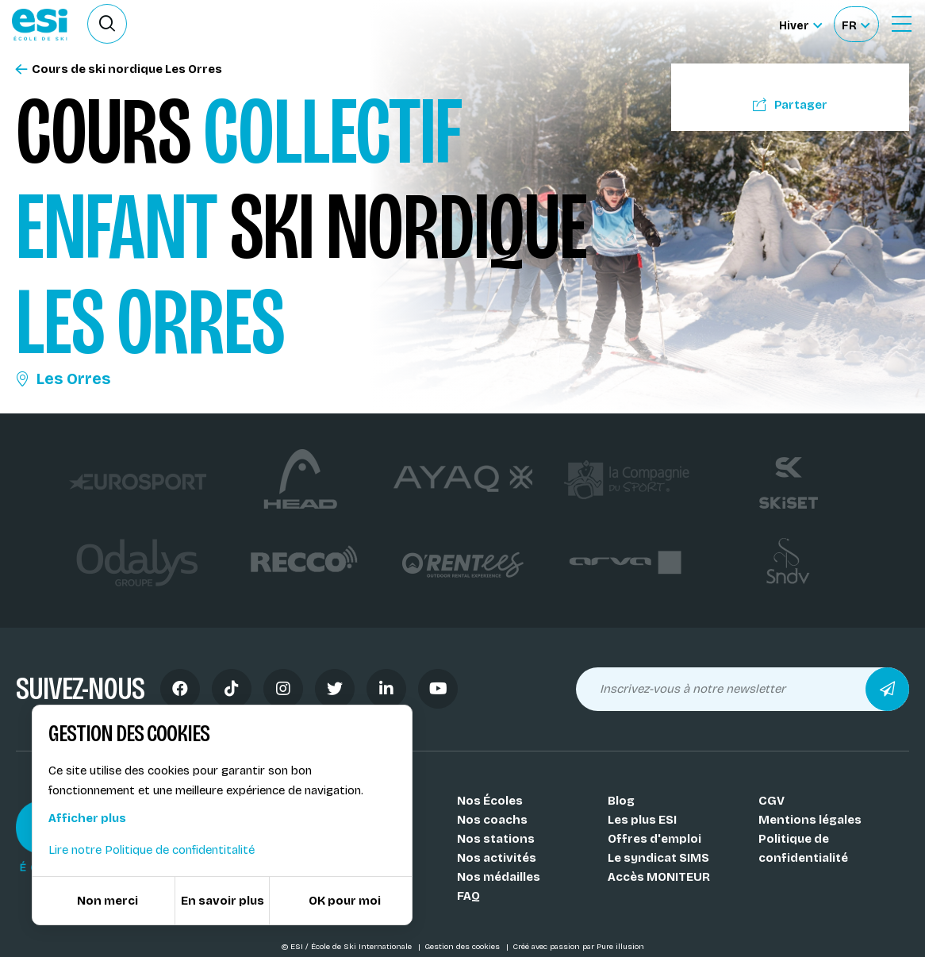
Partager (790, 105)
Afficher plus (87, 818)
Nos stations (496, 839)
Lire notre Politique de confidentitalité (151, 850)
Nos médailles (498, 877)
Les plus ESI (642, 820)
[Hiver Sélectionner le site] (800, 24)
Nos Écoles (490, 801)
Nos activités (496, 858)
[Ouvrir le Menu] (901, 24)
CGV (771, 801)
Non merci (107, 901)
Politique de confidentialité (803, 848)
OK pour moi (345, 901)
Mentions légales (810, 820)
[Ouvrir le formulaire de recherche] (107, 24)
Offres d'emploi (654, 839)
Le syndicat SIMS (658, 858)
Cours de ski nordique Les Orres (119, 69)
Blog (621, 801)
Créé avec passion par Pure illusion (578, 946)
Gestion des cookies (463, 946)
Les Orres (63, 378)
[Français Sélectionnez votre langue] (855, 24)
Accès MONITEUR (659, 877)
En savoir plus (222, 901)
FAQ (468, 896)
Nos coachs (492, 820)
